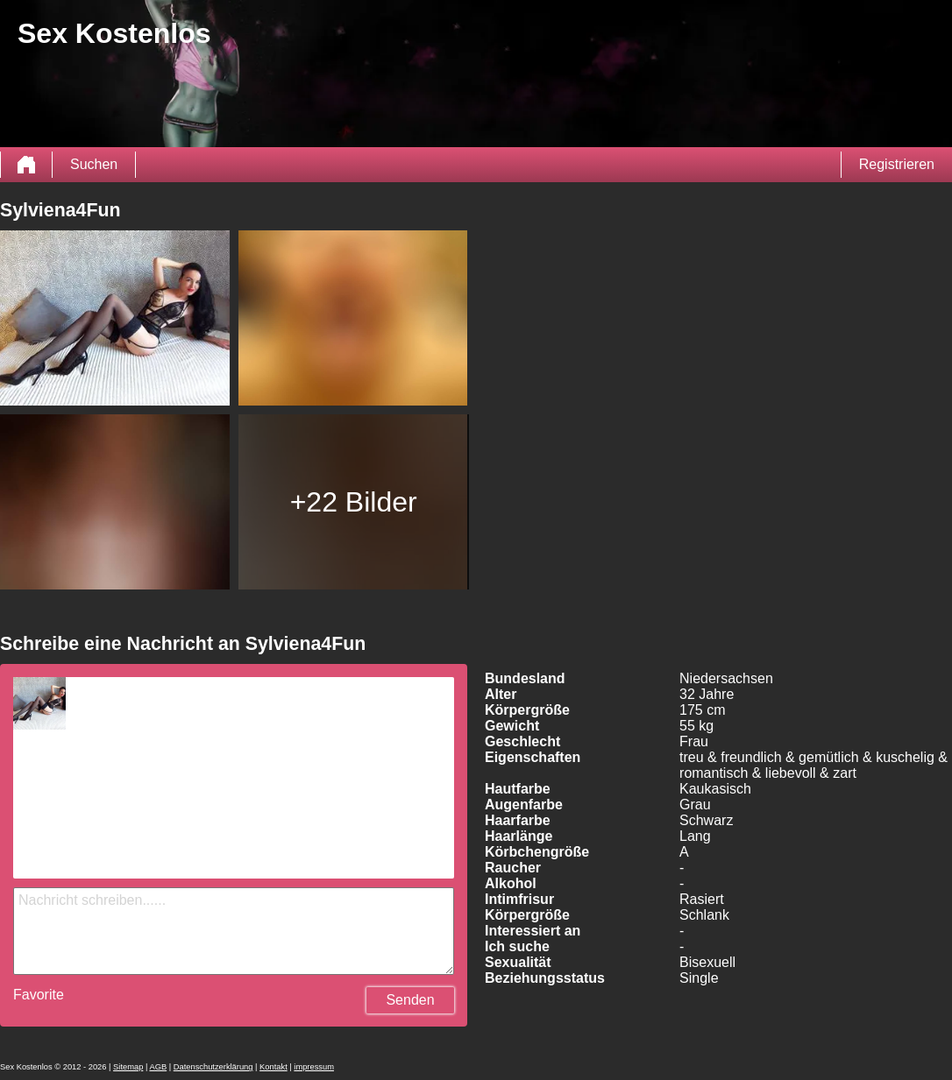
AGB (158, 1066)
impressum (314, 1066)
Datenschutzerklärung (213, 1066)
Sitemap (128, 1066)
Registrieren (896, 164)
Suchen (93, 164)
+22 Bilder (353, 502)
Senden (410, 999)
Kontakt (273, 1066)
